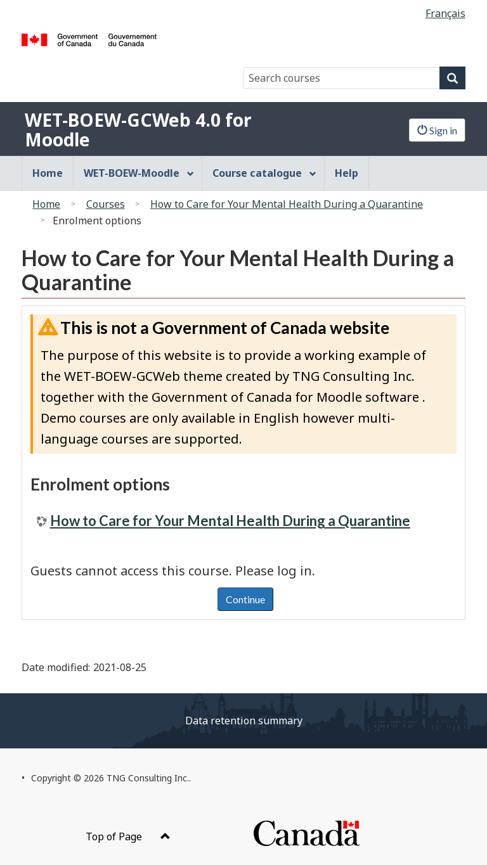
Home (46, 204)
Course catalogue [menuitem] (264, 173)
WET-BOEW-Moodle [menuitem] (139, 173)
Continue (245, 599)
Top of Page (128, 836)
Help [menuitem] (346, 173)
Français (445, 13)
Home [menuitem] (47, 173)
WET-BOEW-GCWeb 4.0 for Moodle (138, 129)
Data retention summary (243, 720)
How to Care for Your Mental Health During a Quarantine (286, 204)
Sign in (437, 130)
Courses (105, 204)
